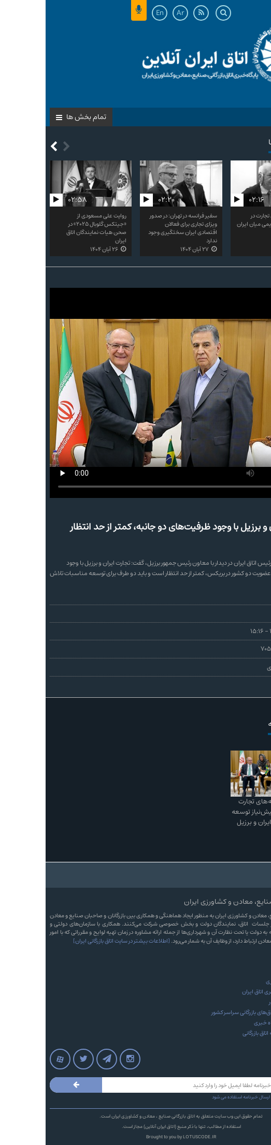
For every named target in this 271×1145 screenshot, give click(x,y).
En (114, 13)
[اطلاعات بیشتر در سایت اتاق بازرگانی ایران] (75, 941)
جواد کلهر (256, 613)
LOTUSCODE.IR (153, 1137)
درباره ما (252, 961)
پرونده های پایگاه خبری (234, 1023)
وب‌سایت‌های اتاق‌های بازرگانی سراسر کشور (213, 1012)
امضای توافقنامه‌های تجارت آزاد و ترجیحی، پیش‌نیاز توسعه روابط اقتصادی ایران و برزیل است (226, 817)
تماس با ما (249, 971)
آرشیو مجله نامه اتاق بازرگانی (229, 1033)
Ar (135, 13)
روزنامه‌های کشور (242, 1002)
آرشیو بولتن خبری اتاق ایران (228, 992)
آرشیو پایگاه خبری (240, 981)
